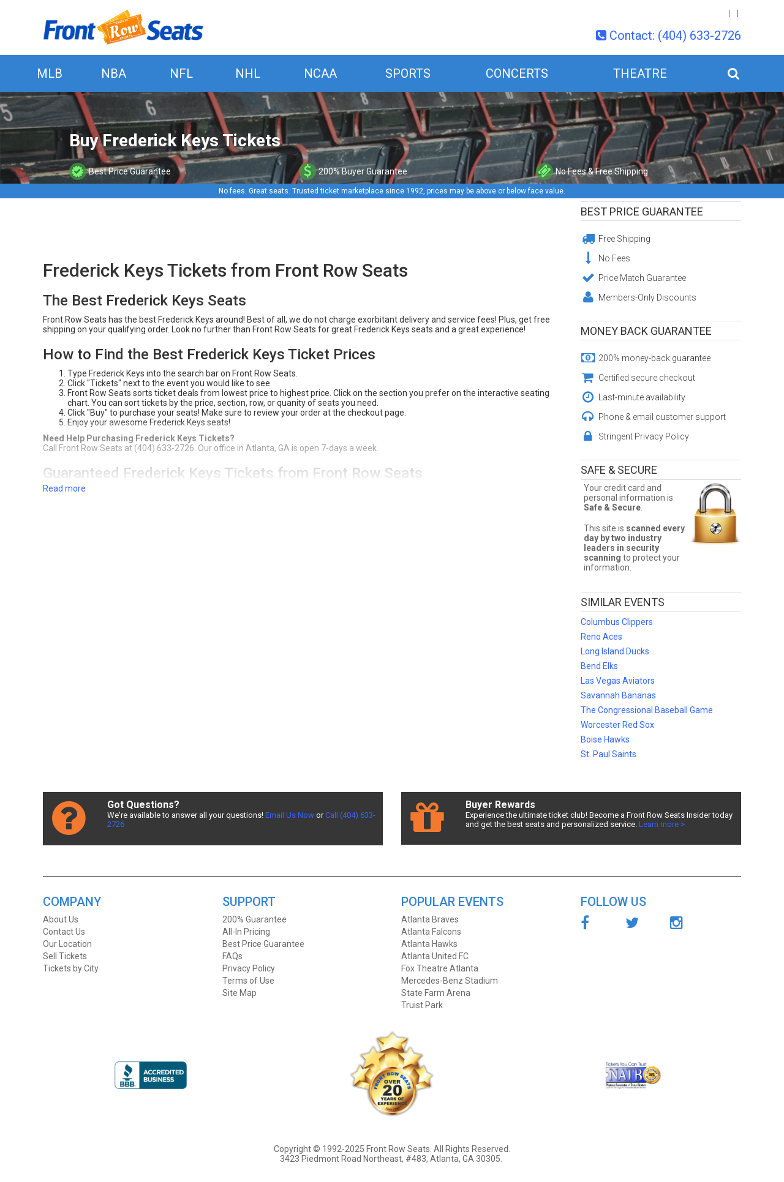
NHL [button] (247, 73)
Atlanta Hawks (429, 944)
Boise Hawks (605, 739)
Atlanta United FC (435, 956)
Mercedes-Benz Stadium (449, 981)
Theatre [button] (640, 73)
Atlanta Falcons (431, 932)
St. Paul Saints (608, 754)
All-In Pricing (246, 932)
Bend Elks (599, 666)
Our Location (67, 944)
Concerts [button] (517, 73)
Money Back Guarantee (646, 330)
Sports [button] (408, 73)
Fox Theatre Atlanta (439, 968)
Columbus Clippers (617, 622)
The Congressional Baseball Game (647, 710)
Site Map (239, 993)
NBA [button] (113, 73)
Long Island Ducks (615, 651)
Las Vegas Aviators (618, 681)
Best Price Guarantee (642, 211)
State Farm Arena (435, 993)
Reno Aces (601, 636)
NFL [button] (181, 73)
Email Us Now (289, 815)
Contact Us (64, 932)
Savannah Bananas (618, 695)
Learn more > (662, 824)
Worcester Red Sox (617, 725)
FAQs (232, 956)
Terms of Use (248, 981)
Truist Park (422, 1005)
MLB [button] (49, 73)
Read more (64, 488)
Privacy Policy (248, 968)
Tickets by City (71, 968)
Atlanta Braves (430, 919)
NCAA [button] (320, 73)
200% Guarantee (254, 919)
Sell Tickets (65, 956)
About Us (60, 919)
